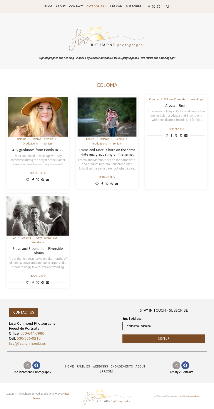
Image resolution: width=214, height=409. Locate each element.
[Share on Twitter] (37, 179)
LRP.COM (116, 6)
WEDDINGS (100, 366)
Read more (38, 173)
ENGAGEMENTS (122, 366)
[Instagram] (158, 6)
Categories (95, 6)
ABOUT (61, 6)
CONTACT (76, 6)
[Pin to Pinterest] (42, 179)
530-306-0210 (29, 338)
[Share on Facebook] (33, 179)
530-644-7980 (32, 333)
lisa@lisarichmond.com (28, 343)
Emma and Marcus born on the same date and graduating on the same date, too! (107, 154)
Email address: (163, 323)
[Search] (168, 6)
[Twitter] (153, 6)
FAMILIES (83, 366)
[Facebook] (149, 6)
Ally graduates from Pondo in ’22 (38, 150)
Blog (48, 6)
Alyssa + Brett (176, 106)
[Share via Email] (47, 179)
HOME (69, 366)
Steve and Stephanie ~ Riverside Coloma (38, 251)
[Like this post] (27, 179)
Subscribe (134, 6)
